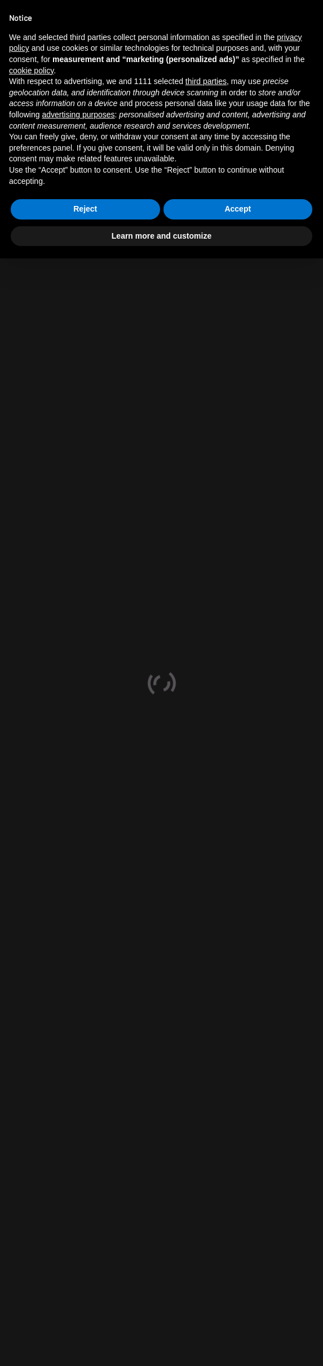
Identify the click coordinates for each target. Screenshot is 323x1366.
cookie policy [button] (31, 70)
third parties (206, 81)
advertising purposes (78, 114)
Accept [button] (237, 208)
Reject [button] (85, 208)
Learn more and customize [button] (161, 235)
